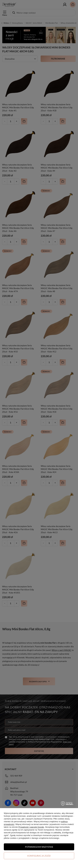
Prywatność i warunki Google (31, 827)
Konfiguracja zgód (39, 855)
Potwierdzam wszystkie (39, 847)
